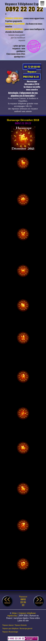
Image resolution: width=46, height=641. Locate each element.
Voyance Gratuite (21, 625)
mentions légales (21, 618)
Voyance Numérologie (10, 632)
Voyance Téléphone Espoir (24, 4)
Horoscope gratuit (26, 628)
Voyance (23, 596)
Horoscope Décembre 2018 (23, 120)
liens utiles (35, 618)
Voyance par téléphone (10, 628)
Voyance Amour (8, 625)
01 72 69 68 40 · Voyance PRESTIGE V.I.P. (32, 71)
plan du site (23, 620)
